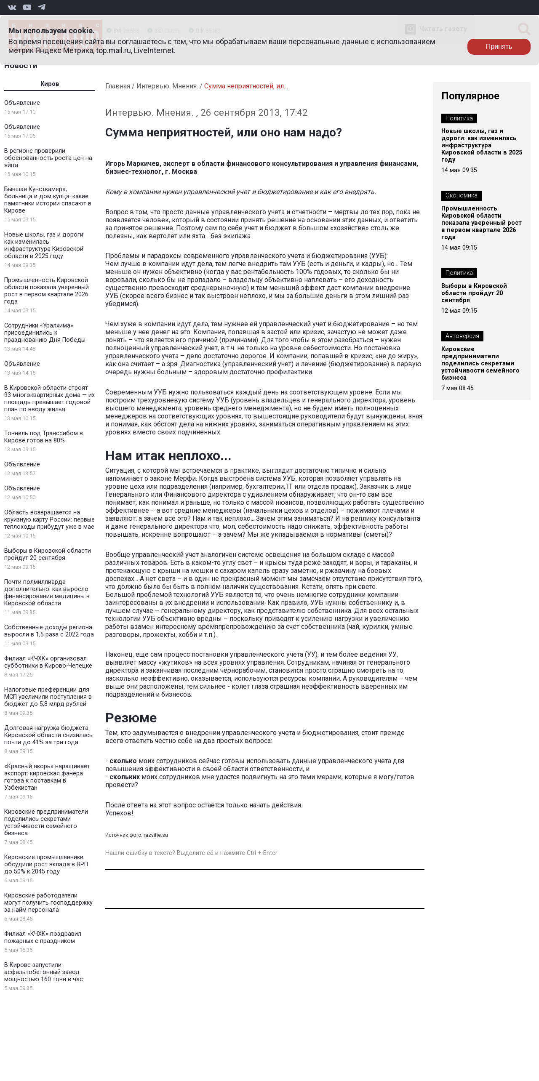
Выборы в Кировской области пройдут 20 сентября (47, 554)
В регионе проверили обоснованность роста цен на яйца (48, 158)
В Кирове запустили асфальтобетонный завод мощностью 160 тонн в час (43, 972)
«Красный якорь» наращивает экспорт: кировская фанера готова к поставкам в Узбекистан (47, 777)
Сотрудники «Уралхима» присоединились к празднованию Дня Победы (44, 332)
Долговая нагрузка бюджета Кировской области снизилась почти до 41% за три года (48, 735)
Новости (20, 65)
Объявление (22, 103)
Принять (499, 46)
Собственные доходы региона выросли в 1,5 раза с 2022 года (49, 631)
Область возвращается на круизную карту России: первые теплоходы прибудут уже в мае (49, 519)
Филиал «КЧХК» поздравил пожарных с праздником (42, 937)
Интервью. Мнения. (167, 86)
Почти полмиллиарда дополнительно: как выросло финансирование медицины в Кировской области (47, 592)
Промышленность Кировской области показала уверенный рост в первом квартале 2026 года (46, 291)
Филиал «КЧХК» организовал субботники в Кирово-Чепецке (48, 662)
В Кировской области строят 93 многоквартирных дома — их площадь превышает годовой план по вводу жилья (49, 398)
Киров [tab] (49, 84)
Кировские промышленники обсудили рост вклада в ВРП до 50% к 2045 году (46, 864)
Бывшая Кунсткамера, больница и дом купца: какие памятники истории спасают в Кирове (47, 200)
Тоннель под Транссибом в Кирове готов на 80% (43, 437)
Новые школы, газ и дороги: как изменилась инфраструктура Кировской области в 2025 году (44, 245)
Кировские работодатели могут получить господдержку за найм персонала (48, 902)
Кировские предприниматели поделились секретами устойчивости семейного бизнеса (46, 822)
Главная (117, 86)
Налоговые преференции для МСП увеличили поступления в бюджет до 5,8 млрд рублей (48, 697)
